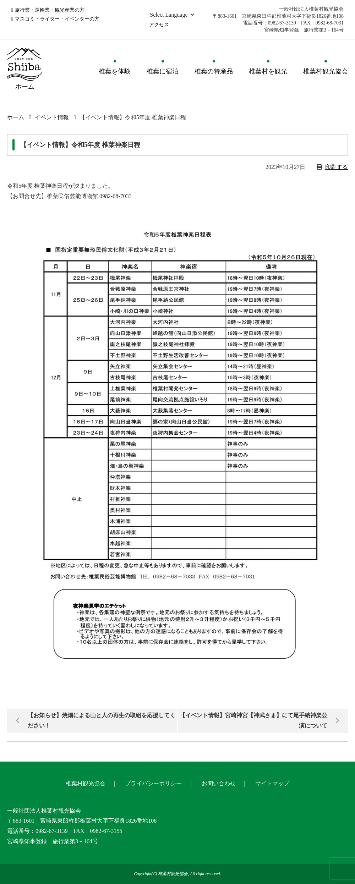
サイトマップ (272, 783)
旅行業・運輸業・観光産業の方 (49, 10)
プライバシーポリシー (153, 783)
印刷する (336, 167)
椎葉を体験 (115, 71)
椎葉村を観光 (268, 71)
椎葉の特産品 (214, 71)
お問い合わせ (219, 783)
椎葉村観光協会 (325, 71)
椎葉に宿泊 (163, 71)
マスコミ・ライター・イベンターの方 (57, 19)
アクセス (159, 24)
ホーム (15, 117)
